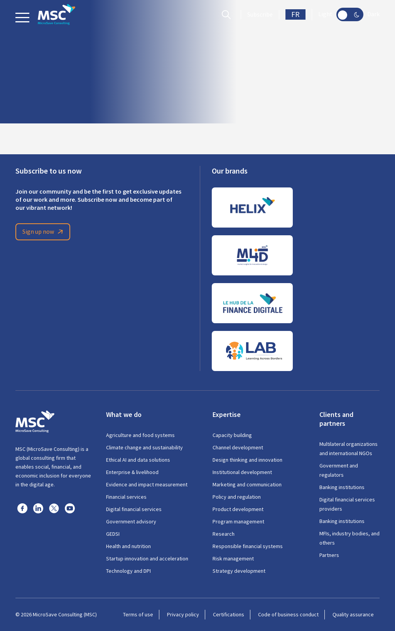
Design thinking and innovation (247, 459)
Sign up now (44, 232)
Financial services (126, 496)
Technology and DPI (128, 570)
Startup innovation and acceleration (147, 558)
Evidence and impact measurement (146, 484)
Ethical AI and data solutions (138, 459)
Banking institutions (342, 487)
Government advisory (131, 521)
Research (224, 533)
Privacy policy (183, 614)
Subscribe (260, 15)
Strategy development (239, 570)
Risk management (233, 558)
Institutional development (242, 472)
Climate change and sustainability (144, 447)
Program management (238, 521)
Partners (329, 555)
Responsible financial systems (248, 546)
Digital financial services (134, 509)
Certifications (228, 614)
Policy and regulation (237, 496)
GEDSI (113, 533)
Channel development (238, 447)
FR (295, 14)
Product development (238, 509)
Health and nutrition (128, 546)
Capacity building (232, 435)
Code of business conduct (288, 614)
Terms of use (138, 614)
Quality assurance (353, 614)
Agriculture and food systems (140, 435)
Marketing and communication (247, 484)
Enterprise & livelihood (132, 472)
